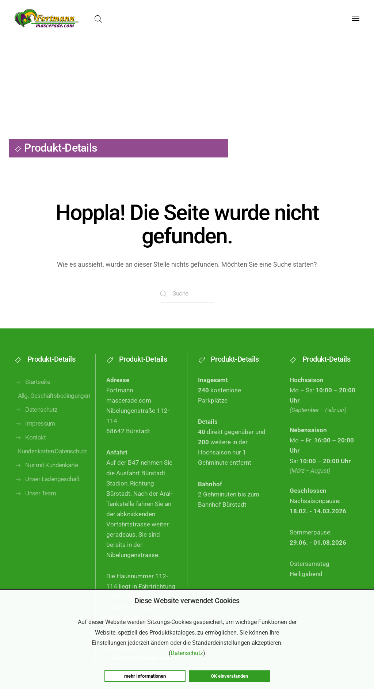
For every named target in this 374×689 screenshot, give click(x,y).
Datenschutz (36, 427)
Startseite (32, 399)
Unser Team (35, 510)
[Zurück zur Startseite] (47, 18)
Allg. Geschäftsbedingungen (51, 413)
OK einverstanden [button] (229, 676)
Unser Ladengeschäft (47, 496)
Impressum (35, 441)
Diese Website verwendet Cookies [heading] (187, 600)
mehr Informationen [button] (145, 676)
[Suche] (187, 294)
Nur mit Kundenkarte (46, 482)
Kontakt (30, 454)
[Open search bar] (98, 18)
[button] (355, 18)
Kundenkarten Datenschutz (51, 468)
